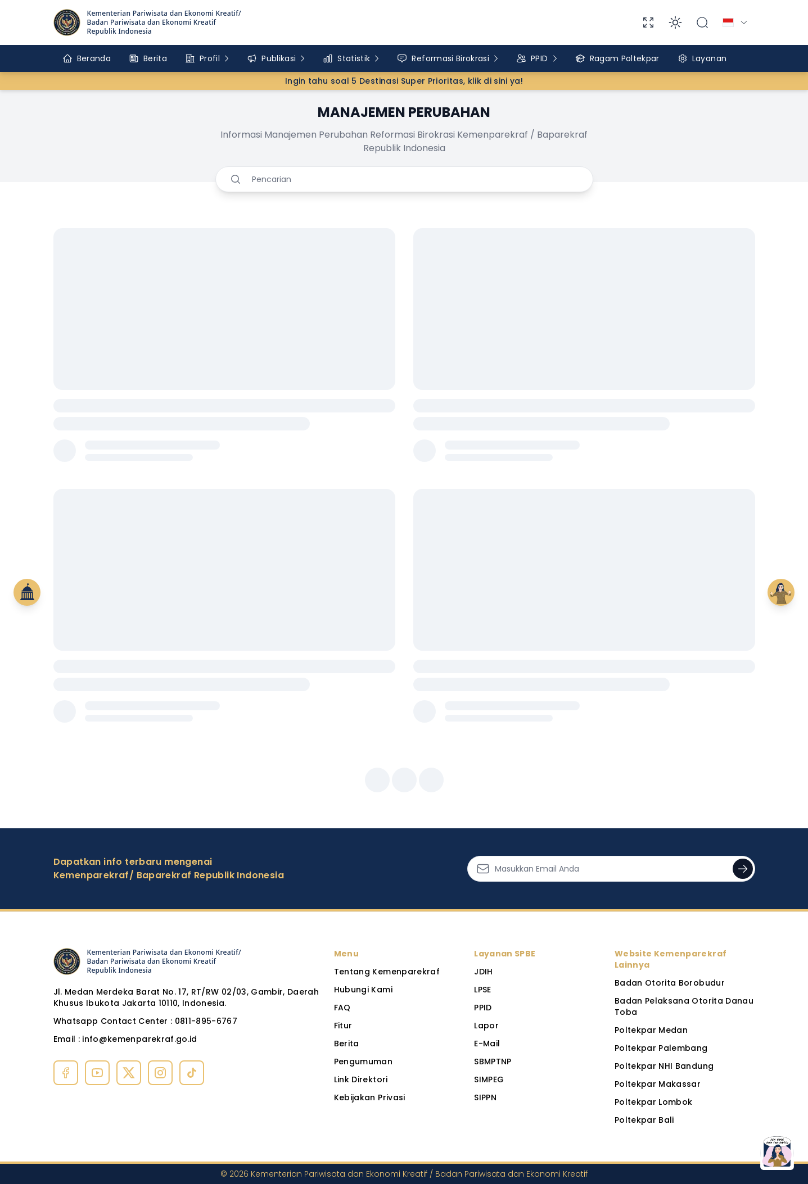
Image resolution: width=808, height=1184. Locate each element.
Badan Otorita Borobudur (670, 982)
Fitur (343, 1025)
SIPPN (485, 1097)
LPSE (482, 989)
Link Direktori (361, 1079)
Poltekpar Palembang (661, 1048)
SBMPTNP (492, 1061)
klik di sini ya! (495, 81)
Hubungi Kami (363, 989)
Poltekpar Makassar (658, 1084)
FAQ (342, 1007)
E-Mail (487, 1043)
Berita (346, 1043)
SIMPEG (489, 1079)
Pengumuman (363, 1061)
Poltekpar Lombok (654, 1102)
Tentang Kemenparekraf (387, 971)
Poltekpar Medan (651, 1030)
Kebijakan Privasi (369, 1097)
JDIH (483, 971)
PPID (482, 1007)
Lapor (486, 1025)
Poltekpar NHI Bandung (664, 1066)
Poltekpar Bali (644, 1120)
